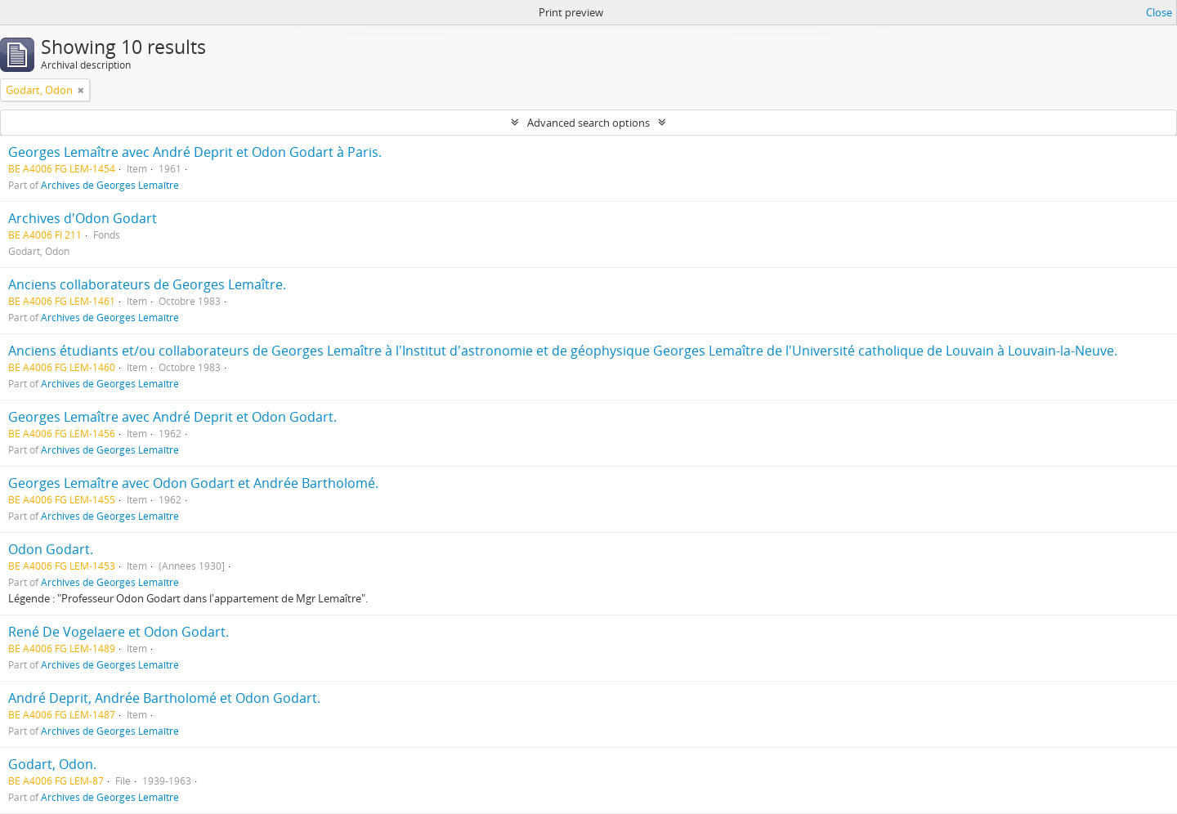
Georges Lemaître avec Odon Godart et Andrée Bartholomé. (193, 483)
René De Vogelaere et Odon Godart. (118, 632)
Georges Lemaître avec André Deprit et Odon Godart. (172, 417)
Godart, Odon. (52, 764)
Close (1159, 12)
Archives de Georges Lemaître (110, 184)
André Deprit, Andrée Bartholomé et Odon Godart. (164, 698)
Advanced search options (588, 122)
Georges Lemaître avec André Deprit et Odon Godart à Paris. (195, 152)
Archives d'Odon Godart (82, 218)
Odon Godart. (50, 549)
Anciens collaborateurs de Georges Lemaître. (147, 284)
